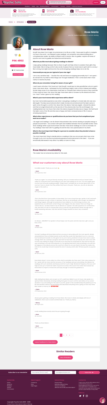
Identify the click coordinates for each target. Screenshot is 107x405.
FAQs (32, 384)
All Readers (20, 22)
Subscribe (89, 372)
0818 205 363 (22, 12)
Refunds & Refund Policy (61, 384)
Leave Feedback (18, 74)
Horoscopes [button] (54, 6)
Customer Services (77, 6)
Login (102, 2)
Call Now (18, 66)
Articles (68, 6)
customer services (83, 388)
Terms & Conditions (60, 386)
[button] (102, 400)
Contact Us (34, 382)
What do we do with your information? (65, 387)
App (37, 6)
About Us (9, 384)
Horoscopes (10, 389)
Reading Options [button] (44, 6)
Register (96, 2)
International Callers (21, 404)
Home (11, 22)
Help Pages (34, 386)
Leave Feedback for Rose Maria (45, 342)
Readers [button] (27, 6)
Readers (9, 386)
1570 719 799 (50, 12)
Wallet (33, 6)
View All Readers (65, 357)
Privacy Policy (58, 382)
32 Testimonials (18, 70)
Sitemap (30, 404)
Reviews (63, 6)
